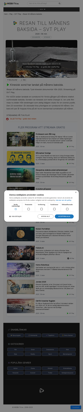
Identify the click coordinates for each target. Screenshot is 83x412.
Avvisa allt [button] (45, 216)
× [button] (75, 192)
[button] (64, 216)
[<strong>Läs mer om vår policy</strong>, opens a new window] (63, 200)
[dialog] (41, 206)
